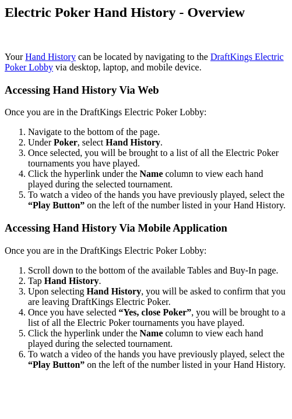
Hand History (50, 57)
